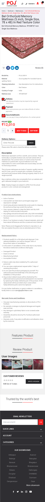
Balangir (12, 459)
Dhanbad (12, 478)
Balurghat (33, 459)
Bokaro (12, 470)
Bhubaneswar (12, 466)
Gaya (33, 481)
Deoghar (12, 474)
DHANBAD (33, 474)
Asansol (33, 455)
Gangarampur (12, 481)
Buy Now (34, 131)
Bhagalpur (33, 462)
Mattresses (19, 11)
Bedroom (11, 11)
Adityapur (12, 455)
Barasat (12, 462)
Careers (31, 4)
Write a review (33, 381)
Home (4, 11)
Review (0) (39, 68)
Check (31, 143)
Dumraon (32, 478)
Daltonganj (33, 470)
